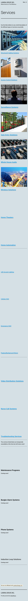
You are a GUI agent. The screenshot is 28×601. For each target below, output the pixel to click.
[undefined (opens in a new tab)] (10, 53)
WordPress (13, 595)
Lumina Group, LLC (17, 585)
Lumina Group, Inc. (7, 2)
